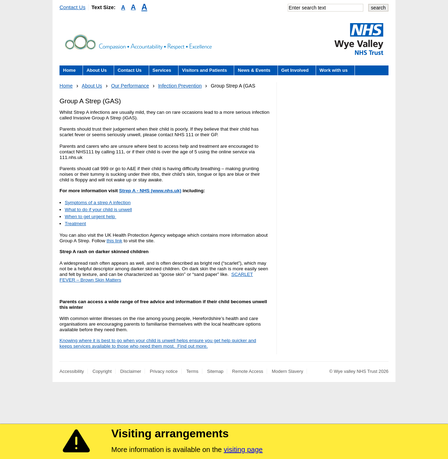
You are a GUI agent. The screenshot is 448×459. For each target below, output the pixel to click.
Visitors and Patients (204, 70)
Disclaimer (130, 371)
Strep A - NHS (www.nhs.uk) (150, 190)
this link (114, 240)
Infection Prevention (180, 86)
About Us (96, 70)
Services (162, 70)
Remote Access (247, 371)
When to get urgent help (90, 216)
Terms (192, 371)
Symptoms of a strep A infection (98, 202)
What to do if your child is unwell (98, 209)
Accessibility (71, 371)
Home (69, 70)
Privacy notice (164, 371)
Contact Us (72, 7)
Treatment (75, 223)
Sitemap (215, 371)
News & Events (254, 70)
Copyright (102, 371)
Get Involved (295, 70)
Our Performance (130, 86)
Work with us (334, 70)
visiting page (243, 449)
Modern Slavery (287, 371)
